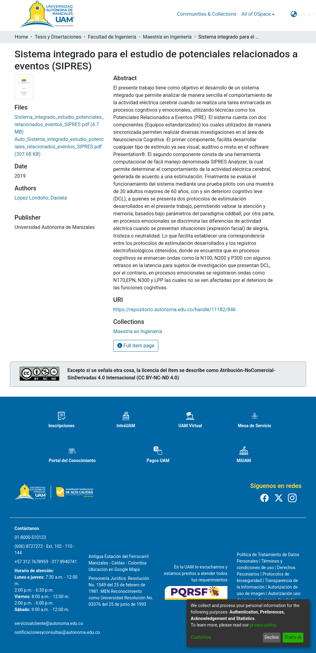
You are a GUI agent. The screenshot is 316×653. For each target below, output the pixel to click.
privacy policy (263, 624)
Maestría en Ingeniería (167, 37)
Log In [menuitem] (305, 14)
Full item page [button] (135, 346)
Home (21, 37)
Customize (201, 637)
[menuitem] (257, 14)
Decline (271, 637)
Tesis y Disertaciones (58, 37)
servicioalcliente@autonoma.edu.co (49, 623)
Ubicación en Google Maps (114, 569)
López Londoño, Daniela (41, 198)
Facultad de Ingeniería (112, 37)
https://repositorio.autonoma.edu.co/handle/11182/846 (174, 309)
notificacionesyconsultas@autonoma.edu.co (57, 632)
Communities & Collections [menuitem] (206, 14)
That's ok (292, 637)
